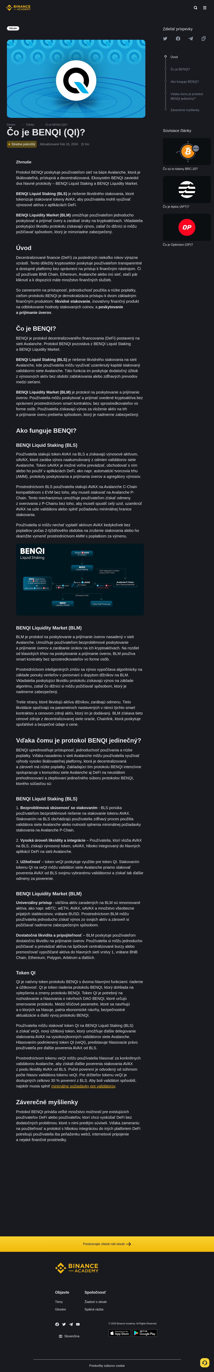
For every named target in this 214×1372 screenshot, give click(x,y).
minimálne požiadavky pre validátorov (83, 1086)
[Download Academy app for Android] (144, 1333)
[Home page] (18, 8)
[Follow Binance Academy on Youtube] (78, 1324)
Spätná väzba (94, 1309)
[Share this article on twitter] (165, 38)
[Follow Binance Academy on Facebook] (57, 1324)
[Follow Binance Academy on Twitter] (64, 1324)
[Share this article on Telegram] (190, 38)
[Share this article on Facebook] (178, 38)
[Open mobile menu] (204, 7)
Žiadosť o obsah (96, 1302)
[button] (204, 7)
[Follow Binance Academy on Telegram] (71, 1324)
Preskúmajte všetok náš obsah (107, 1244)
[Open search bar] (194, 7)
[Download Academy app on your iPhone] (120, 1333)
